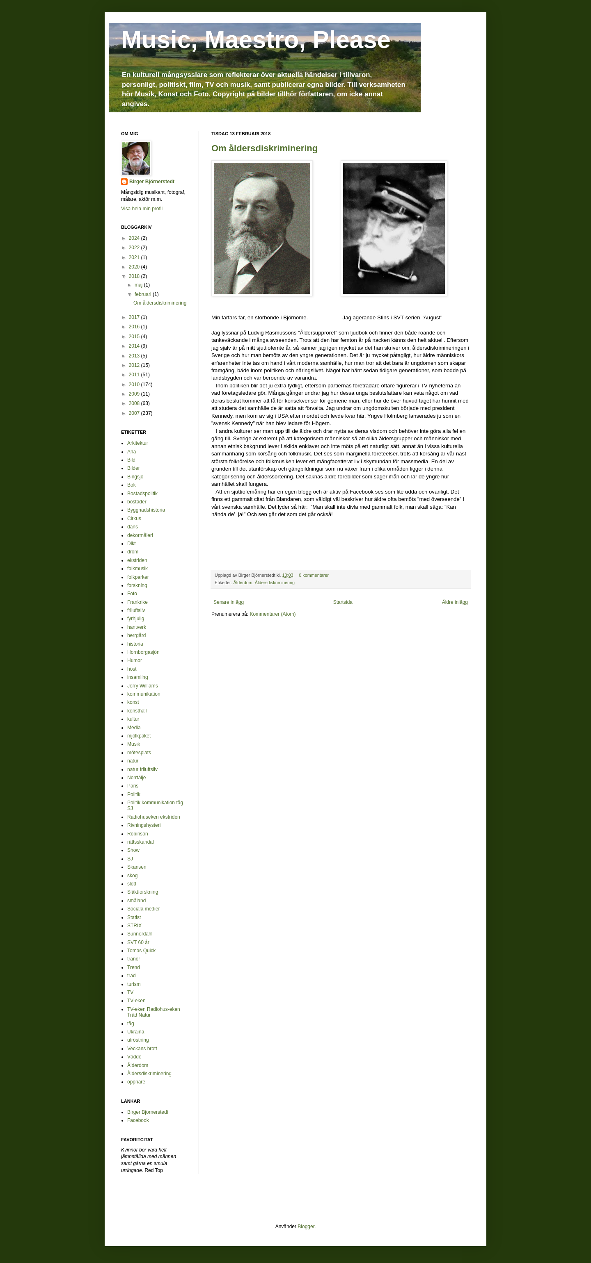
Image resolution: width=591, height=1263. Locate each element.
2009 (135, 394)
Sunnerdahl (139, 934)
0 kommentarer (314, 575)
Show (133, 850)
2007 (135, 413)
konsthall (137, 711)
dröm (132, 552)
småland (136, 900)
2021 (135, 257)
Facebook (138, 1120)
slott (131, 884)
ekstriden (137, 560)
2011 (135, 375)
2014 (135, 346)
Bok (131, 485)
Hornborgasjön (143, 652)
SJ (130, 859)
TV (130, 992)
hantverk (136, 627)
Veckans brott (142, 1048)
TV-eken (136, 1001)
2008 (135, 403)
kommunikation (143, 694)
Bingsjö (135, 477)
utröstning (138, 1040)
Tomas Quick (141, 951)
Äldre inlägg (455, 602)
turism (134, 984)
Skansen (137, 867)
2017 (135, 317)
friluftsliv (136, 610)
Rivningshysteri (143, 825)
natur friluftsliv (142, 769)
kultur (133, 719)
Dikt (131, 543)
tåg (130, 1023)
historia (135, 644)
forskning (137, 585)
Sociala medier (143, 909)
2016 (135, 327)
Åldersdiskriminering (275, 582)
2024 (135, 238)
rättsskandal (140, 842)
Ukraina (135, 1032)
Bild (131, 460)
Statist (134, 917)
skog (132, 875)
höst (132, 669)
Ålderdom (243, 582)
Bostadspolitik (142, 493)
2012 (135, 365)
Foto (132, 593)
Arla (131, 452)
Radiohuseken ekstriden (153, 817)
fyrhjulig (135, 618)
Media (134, 727)
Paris (132, 786)
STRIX (134, 925)
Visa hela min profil (142, 209)
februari (144, 294)
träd (131, 976)
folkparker (138, 577)
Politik (133, 794)
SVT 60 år (138, 942)
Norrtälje (136, 778)
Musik (133, 744)
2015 (135, 336)
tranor (133, 959)
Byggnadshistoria (146, 510)
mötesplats (139, 753)
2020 (135, 267)
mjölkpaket (139, 736)
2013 (135, 356)
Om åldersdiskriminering (264, 148)
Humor (134, 660)
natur (132, 761)
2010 (135, 384)
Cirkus (134, 518)
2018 (135, 276)
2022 (135, 247)
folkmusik (137, 568)
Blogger (306, 1226)
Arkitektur (137, 443)
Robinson (137, 834)
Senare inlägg (228, 602)
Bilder (133, 468)
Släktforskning (142, 892)
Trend (133, 967)
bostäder (137, 502)
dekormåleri (140, 535)
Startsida (343, 602)
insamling (137, 677)
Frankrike (137, 602)
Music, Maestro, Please (256, 39)
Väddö (134, 1057)
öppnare (136, 1082)
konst (133, 702)
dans (132, 527)
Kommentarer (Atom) (273, 614)
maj (139, 285)
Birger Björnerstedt (151, 181)
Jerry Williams (142, 686)
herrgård (136, 635)
